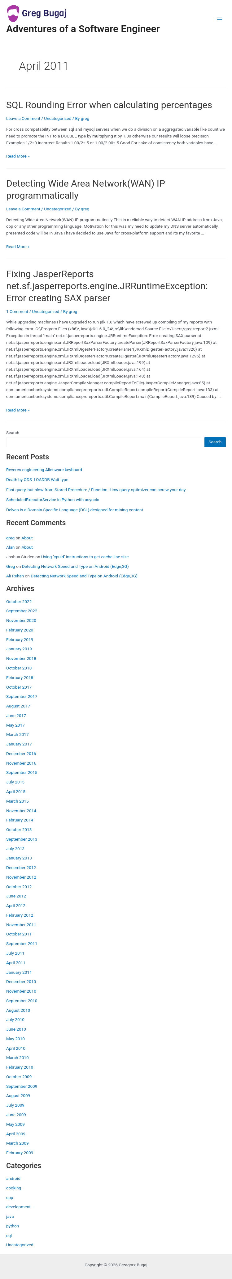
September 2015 (21, 772)
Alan (10, 547)
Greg (10, 566)
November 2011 (21, 924)
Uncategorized (19, 1244)
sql (9, 1235)
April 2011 (15, 962)
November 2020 (21, 620)
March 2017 (17, 734)
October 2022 (19, 601)
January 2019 (19, 648)
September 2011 (21, 943)
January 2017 (19, 743)
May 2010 (15, 1038)
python (12, 1225)
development (18, 1206)
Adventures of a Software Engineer (83, 29)
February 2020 (19, 629)
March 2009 (17, 1143)
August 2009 (18, 1095)
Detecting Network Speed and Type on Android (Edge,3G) (75, 566)
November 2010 (21, 991)
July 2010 (15, 1019)
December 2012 (21, 867)
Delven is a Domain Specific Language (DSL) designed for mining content (74, 509)
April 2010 (15, 1048)
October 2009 (19, 1076)
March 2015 (17, 801)
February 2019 (19, 639)
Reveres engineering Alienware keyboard (44, 469)
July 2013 (15, 848)
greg (10, 537)
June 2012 (16, 895)
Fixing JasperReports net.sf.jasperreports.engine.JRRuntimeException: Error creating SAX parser (107, 285)
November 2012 (21, 877)
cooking (13, 1187)
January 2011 (19, 972)
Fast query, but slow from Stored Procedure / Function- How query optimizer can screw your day (96, 489)
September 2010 (21, 1000)
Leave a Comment (23, 118)
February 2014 (19, 819)
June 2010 (16, 1029)
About (27, 537)
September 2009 (21, 1086)
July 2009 (15, 1105)
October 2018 (19, 667)
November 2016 (21, 763)
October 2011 (19, 933)
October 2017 (19, 687)
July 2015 (15, 781)
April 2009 (15, 1133)
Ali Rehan (15, 575)
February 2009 (19, 1152)
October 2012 (19, 886)
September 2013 (21, 839)
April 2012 (15, 905)
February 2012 (19, 915)
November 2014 (21, 810)
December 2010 (21, 981)
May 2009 (15, 1124)
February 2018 (19, 677)
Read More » (18, 156)
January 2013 (19, 857)
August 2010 (18, 1010)
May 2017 (15, 725)
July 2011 (15, 953)
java (10, 1216)
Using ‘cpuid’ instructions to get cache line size (85, 556)
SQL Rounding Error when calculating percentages (109, 104)
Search (12, 432)
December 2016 (21, 753)
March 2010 (17, 1057)
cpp (9, 1197)
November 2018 (21, 658)
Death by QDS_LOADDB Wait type (37, 479)
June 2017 (16, 715)
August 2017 (18, 705)
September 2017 (21, 696)
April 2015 (15, 791)
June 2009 (16, 1114)
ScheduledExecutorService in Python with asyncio (52, 499)
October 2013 (19, 829)
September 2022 (21, 610)
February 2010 (19, 1067)
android (13, 1178)
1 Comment (17, 311)
